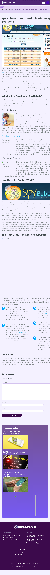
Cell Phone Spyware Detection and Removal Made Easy (14, 453)
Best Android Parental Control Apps (13, 540)
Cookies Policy (18, 552)
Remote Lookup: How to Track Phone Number (35, 535)
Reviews (35, 563)
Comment (5, 382)
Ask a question (27, 563)
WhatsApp (22, 332)
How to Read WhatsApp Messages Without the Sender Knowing (14, 474)
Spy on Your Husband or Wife (11, 535)
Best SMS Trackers (8, 537)
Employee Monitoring (12, 136)
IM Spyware (18, 563)
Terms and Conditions (20, 549)
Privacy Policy (18, 554)
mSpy (4, 72)
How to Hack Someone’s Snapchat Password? (12, 432)
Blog (12, 563)
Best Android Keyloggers (33, 543)
